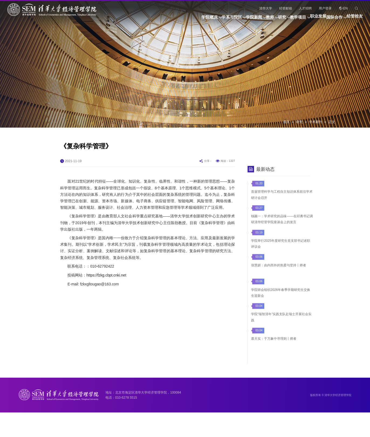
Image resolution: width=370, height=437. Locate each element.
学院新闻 (205, 19)
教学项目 (274, 19)
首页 (286, 122)
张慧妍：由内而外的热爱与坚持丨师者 (278, 276)
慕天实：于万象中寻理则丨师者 (273, 350)
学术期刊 (315, 122)
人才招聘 (305, 8)
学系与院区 (175, 19)
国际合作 (326, 19)
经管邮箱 (285, 8)
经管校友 (355, 19)
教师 (229, 19)
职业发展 (302, 19)
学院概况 (145, 19)
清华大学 (265, 8)
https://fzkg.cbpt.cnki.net (106, 293)
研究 (249, 19)
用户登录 (325, 8)
